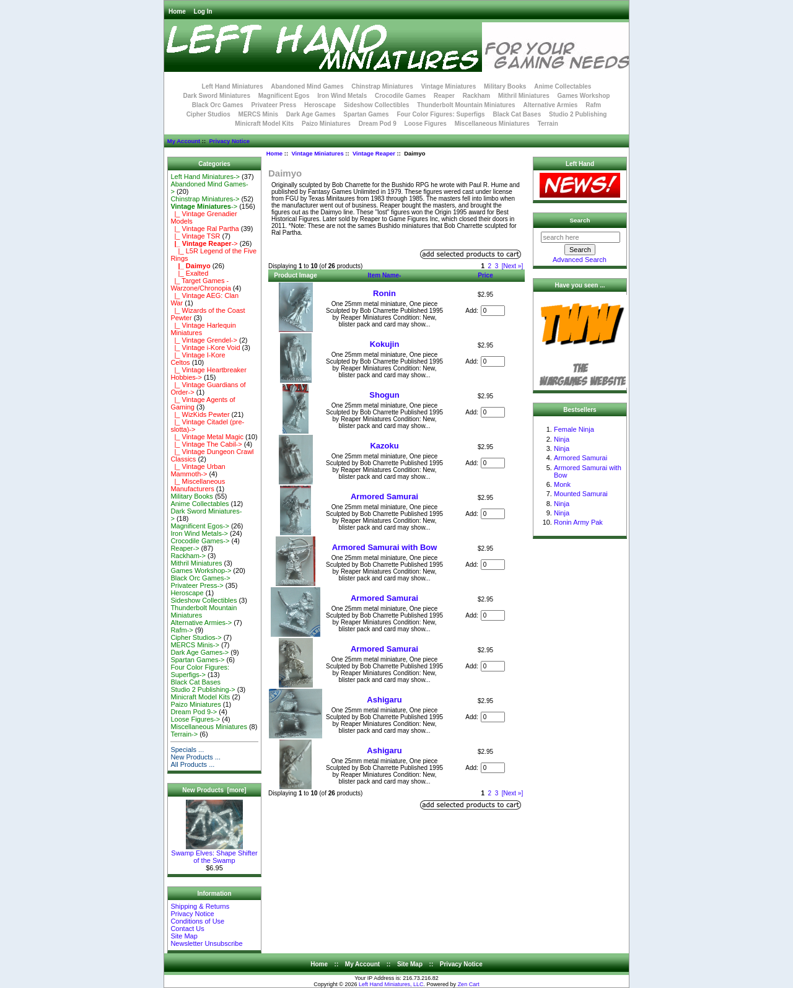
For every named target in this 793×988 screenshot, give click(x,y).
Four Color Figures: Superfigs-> (199, 670)
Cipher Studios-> (195, 637)
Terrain (548, 123)
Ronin (384, 293)
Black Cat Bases (517, 114)
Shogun (384, 395)
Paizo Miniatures (326, 123)
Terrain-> (184, 734)
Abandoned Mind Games (307, 86)
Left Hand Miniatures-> (205, 176)
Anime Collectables (562, 86)
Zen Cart (469, 984)
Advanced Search (580, 259)
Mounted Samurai (581, 493)
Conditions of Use (197, 921)
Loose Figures (426, 123)
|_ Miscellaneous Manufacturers (197, 485)
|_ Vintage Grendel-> (203, 340)
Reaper (444, 95)
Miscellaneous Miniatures (492, 123)
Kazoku (384, 445)
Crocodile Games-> (199, 540)
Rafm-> (181, 630)
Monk (562, 484)
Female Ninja (574, 429)
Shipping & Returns (199, 906)
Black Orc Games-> (200, 578)
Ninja (561, 439)
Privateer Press (273, 105)
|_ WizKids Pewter (199, 414)
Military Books (505, 86)
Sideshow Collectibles (377, 105)
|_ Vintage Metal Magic (206, 436)
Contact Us (187, 928)
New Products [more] (214, 790)
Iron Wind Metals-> (199, 533)
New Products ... (195, 757)
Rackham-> (188, 555)
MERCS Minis (258, 114)
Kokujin (385, 344)
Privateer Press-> (196, 585)
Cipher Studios (208, 114)
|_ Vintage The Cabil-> (206, 444)
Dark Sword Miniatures (216, 95)
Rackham (476, 95)
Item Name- (384, 275)
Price (485, 275)
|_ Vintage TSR (195, 236)
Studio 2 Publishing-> (202, 689)
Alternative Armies (550, 105)
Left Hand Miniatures (232, 86)
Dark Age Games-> (199, 652)
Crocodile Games (400, 95)
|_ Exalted (189, 273)
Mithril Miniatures (524, 95)
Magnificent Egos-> (199, 526)
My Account (183, 141)
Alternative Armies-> (201, 622)
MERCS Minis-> (194, 645)
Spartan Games (365, 114)
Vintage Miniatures (317, 153)
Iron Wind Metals (342, 95)
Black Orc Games (217, 105)
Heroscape (320, 105)
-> (203, 206)
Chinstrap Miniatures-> (204, 199)
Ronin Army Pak (578, 522)
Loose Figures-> (195, 719)
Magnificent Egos (284, 95)
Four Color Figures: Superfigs (440, 114)
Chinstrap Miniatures (382, 86)
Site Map (183, 936)
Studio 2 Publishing (578, 114)
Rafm (593, 105)
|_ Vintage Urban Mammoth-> (197, 470)
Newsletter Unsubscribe (206, 943)
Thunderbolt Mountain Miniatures (466, 105)
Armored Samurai (384, 496)
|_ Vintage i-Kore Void (205, 347)
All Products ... (192, 764)
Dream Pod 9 (377, 123)
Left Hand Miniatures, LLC (391, 984)
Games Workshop (584, 95)
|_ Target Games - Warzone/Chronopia (200, 284)
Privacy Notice (229, 141)
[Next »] (512, 266)
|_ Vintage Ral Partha (204, 228)
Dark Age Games (311, 114)
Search (580, 220)
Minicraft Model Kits (264, 123)
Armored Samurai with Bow (384, 547)
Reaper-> (184, 548)
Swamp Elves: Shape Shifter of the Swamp (214, 853)
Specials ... (187, 749)
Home (177, 11)
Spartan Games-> (197, 659)
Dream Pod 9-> (193, 711)
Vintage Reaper (374, 153)
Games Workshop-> (200, 570)
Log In (203, 11)
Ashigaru (384, 699)
